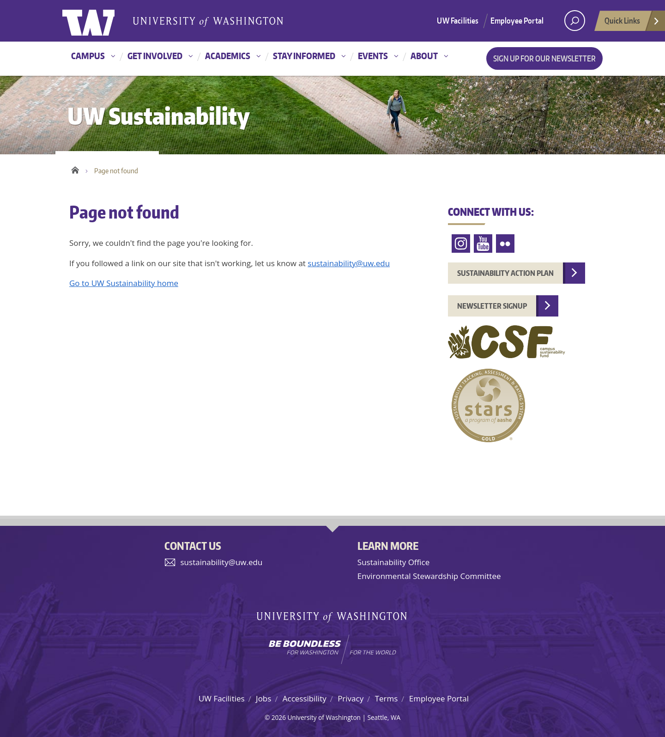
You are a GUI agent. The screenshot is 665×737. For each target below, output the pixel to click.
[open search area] (574, 20)
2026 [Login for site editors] (279, 717)
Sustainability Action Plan (505, 273)
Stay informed (304, 55)
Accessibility (304, 698)
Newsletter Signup (492, 306)
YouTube (483, 243)
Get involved (154, 55)
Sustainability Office (393, 562)
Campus (88, 55)
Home (75, 168)
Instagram (461, 243)
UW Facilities (457, 20)
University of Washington (100, 21)
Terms (386, 698)
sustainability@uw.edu (349, 263)
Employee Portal (517, 20)
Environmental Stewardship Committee (429, 576)
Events (373, 55)
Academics (227, 55)
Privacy (350, 698)
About (424, 55)
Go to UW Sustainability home (123, 283)
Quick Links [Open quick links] (632, 23)
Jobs (263, 698)
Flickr (505, 243)
